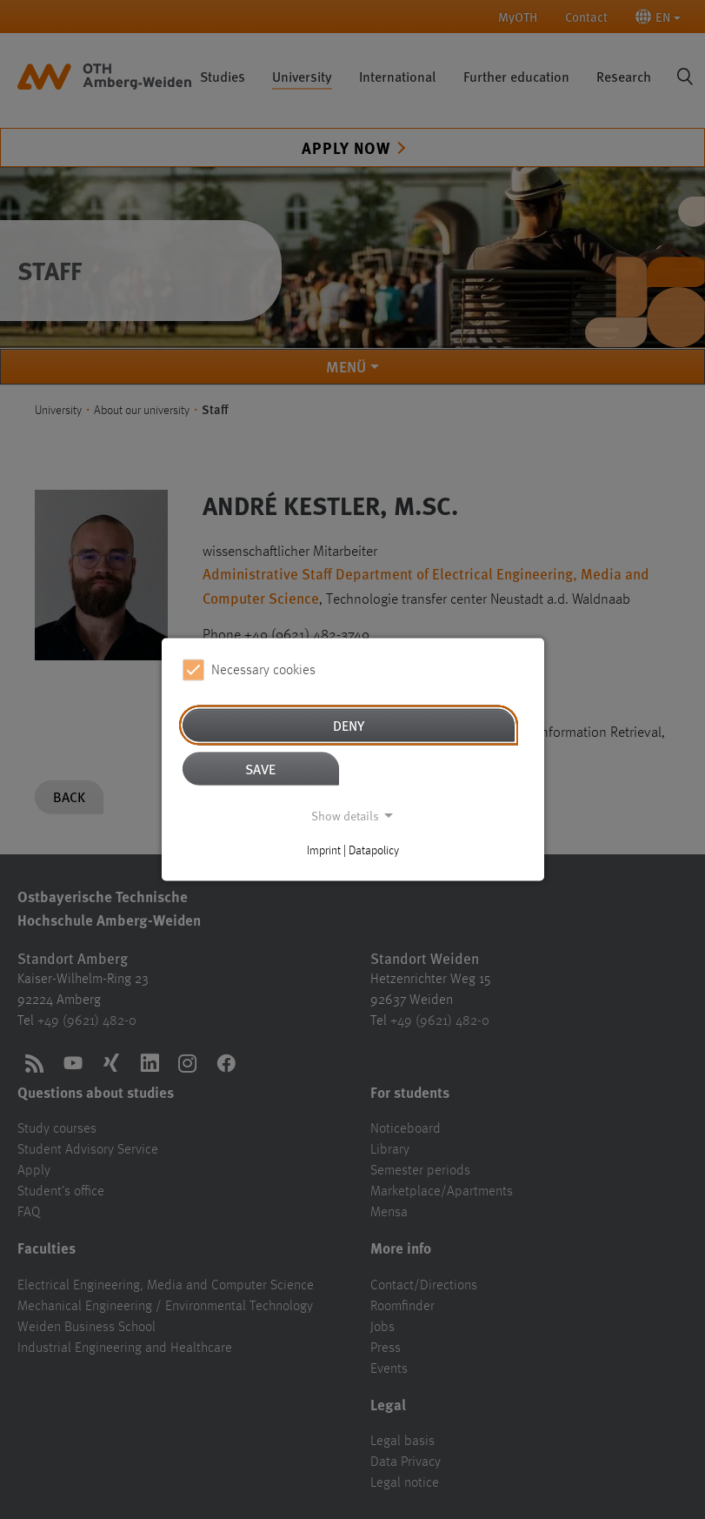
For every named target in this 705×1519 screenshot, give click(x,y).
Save (260, 769)
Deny (348, 725)
